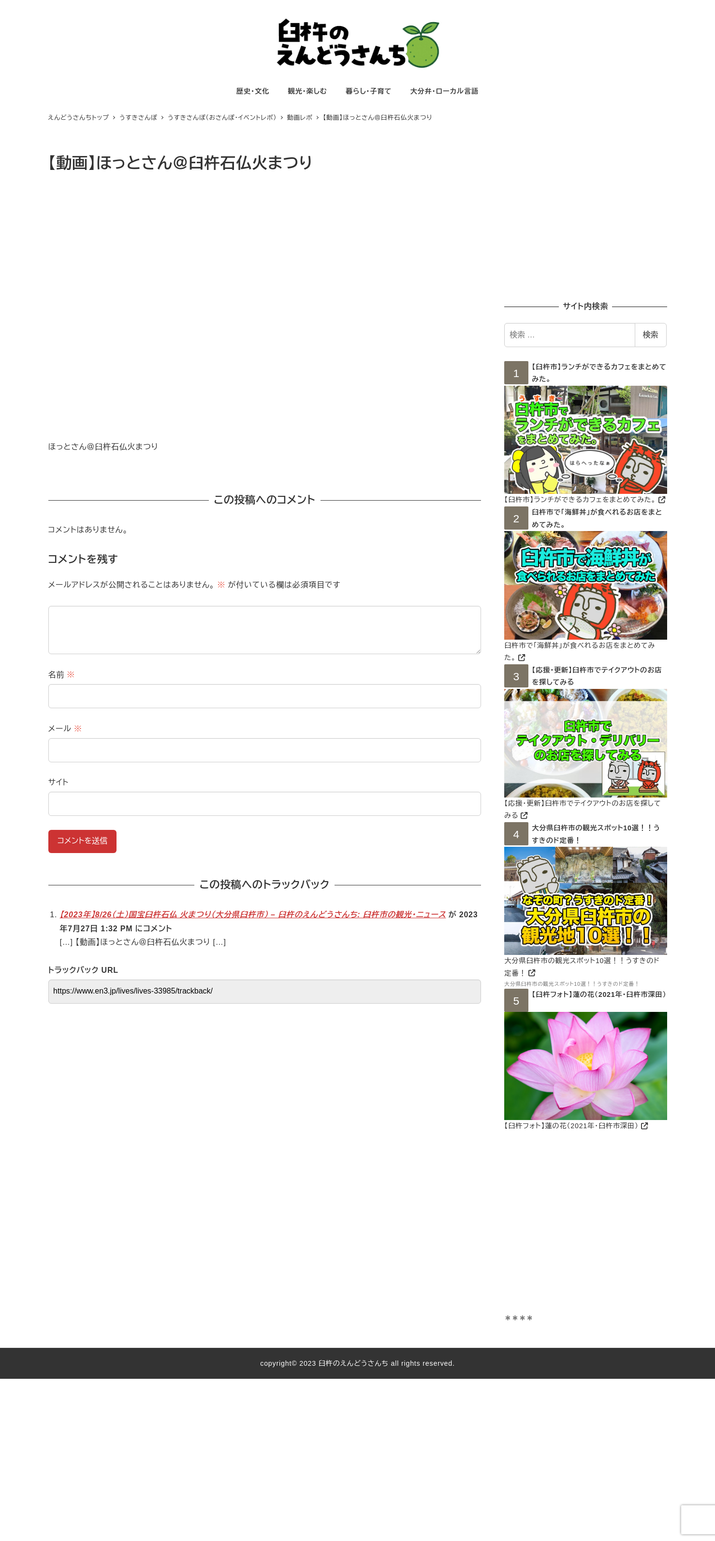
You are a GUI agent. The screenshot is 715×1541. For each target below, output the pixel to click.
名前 (61, 675)
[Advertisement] (585, 218)
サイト (58, 782)
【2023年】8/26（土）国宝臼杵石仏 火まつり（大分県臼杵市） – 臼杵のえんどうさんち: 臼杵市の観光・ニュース (253, 915)
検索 (650, 335)
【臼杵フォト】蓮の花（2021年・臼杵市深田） (599, 994)
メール (65, 729)
